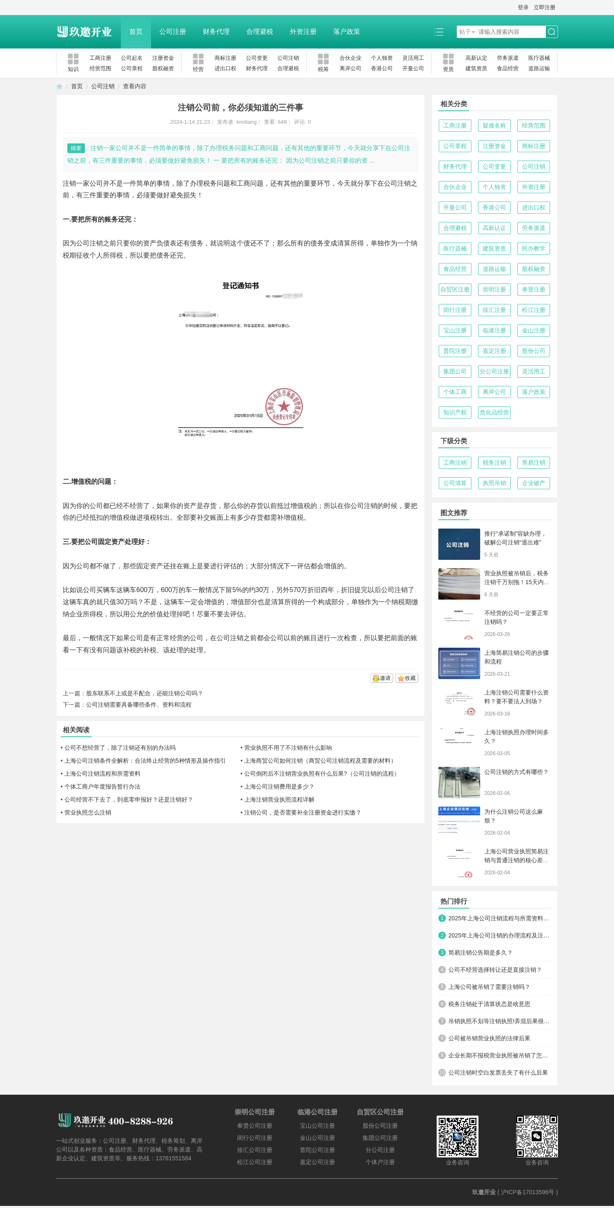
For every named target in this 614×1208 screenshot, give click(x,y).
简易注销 (533, 462)
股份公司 (533, 350)
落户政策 (346, 31)
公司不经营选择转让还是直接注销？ (495, 969)
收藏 (410, 678)
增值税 (300, 505)
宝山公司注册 (317, 1125)
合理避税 (259, 31)
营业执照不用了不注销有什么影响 (288, 747)
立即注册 (544, 7)
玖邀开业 (484, 1192)
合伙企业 (350, 58)
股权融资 (163, 68)
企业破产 (533, 483)
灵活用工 (413, 58)
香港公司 (382, 68)
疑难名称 (494, 125)
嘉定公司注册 (317, 1162)
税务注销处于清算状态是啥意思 (489, 1004)
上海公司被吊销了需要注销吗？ (489, 986)
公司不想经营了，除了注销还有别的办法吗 (120, 747)
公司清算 (455, 483)
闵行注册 (455, 309)
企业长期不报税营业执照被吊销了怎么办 (499, 1055)
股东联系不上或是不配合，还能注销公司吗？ (144, 693)
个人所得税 (106, 255)
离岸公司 (350, 68)
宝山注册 (455, 330)
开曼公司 (413, 68)
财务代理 (216, 31)
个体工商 (455, 391)
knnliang (246, 122)
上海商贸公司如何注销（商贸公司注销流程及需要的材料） (320, 760)
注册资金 (163, 58)
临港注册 (494, 330)
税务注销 (494, 462)
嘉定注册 (494, 350)
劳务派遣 (508, 58)
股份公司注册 (380, 1125)
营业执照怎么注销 (87, 812)
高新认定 (476, 58)
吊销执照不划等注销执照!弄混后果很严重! (499, 1021)
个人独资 (382, 58)
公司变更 (257, 58)
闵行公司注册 (254, 1137)
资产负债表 (160, 243)
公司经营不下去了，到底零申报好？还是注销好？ (128, 799)
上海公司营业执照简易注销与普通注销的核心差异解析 (516, 860)
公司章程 (132, 68)
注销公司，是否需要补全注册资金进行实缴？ (302, 812)
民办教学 (533, 248)
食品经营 (508, 68)
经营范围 (100, 68)
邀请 (385, 678)
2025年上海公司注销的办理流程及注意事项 (499, 935)
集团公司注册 (380, 1137)
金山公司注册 (317, 1137)
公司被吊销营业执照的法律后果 (489, 1038)
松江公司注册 (254, 1162)
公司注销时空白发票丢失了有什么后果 (498, 1072)
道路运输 (539, 68)
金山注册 (533, 330)
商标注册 (225, 58)
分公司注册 (494, 371)
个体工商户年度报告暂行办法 (102, 786)
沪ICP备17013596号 (528, 1192)
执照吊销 (494, 483)
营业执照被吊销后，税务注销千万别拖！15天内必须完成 (517, 582)
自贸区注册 (455, 289)
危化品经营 (494, 412)
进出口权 (225, 68)
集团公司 (455, 371)
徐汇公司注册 (254, 1150)
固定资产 (149, 566)
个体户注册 (380, 1162)
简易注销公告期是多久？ (480, 952)
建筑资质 (476, 68)
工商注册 (100, 58)
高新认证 (494, 228)
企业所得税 (86, 614)
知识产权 (455, 412)
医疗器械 (539, 58)
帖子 (465, 31)
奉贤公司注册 (254, 1125)
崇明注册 (494, 289)
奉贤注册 (533, 289)
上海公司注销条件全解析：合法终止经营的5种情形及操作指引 (145, 760)
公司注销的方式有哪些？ (516, 772)
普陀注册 (455, 350)
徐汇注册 (494, 309)
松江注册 (533, 309)
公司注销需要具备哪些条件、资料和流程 (139, 704)
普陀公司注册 (317, 1150)
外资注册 (303, 31)
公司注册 (172, 31)
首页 (136, 31)
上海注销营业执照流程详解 (279, 799)
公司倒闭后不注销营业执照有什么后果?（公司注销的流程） (322, 773)
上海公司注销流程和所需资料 (102, 773)
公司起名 (132, 58)
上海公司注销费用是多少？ (279, 786)
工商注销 (455, 462)
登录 (523, 7)
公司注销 (288, 58)
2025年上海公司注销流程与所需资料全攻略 (499, 918)
